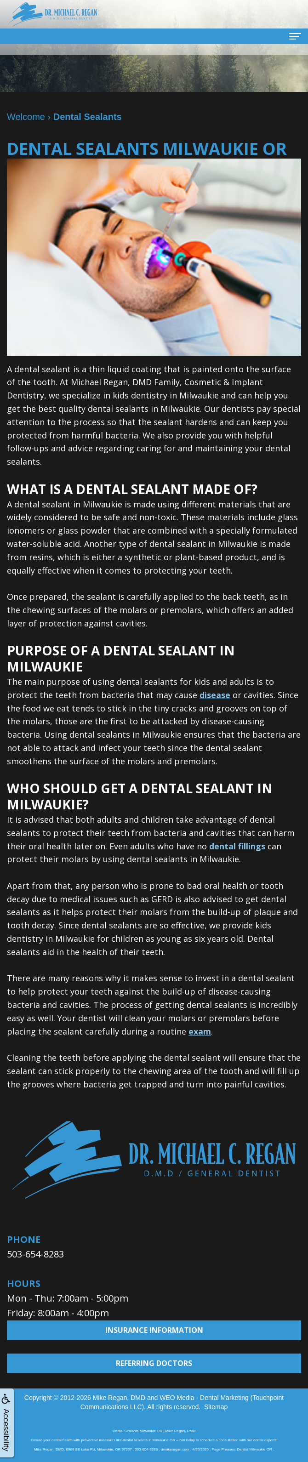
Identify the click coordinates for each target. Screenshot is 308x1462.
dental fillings (237, 846)
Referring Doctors (154, 1363)
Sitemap (216, 1407)
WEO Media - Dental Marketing (204, 1397)
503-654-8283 (35, 1254)
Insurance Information (154, 1330)
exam (199, 1031)
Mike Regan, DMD (119, 1397)
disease (215, 694)
